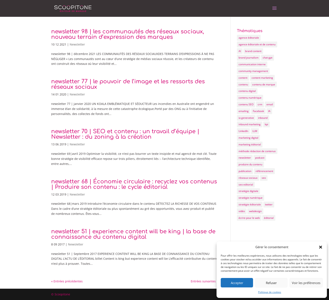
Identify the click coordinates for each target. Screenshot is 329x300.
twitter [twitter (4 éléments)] (269, 204)
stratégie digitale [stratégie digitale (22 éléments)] (248, 191)
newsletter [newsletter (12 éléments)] (245, 157)
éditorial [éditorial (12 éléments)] (269, 218)
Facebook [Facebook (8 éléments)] (258, 111)
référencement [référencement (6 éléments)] (264, 171)
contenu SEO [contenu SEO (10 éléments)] (246, 104)
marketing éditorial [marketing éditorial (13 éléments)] (250, 144)
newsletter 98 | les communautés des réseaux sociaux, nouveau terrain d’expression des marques (127, 34)
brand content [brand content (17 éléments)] (253, 51)
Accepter (237, 283)
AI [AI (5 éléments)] (240, 51)
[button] (321, 247)
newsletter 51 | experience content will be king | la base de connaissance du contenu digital (133, 234)
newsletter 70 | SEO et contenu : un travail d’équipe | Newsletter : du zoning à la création (125, 134)
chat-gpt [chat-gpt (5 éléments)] (267, 57)
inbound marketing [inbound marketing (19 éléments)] (250, 124)
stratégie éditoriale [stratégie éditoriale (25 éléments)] (250, 204)
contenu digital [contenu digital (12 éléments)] (247, 91)
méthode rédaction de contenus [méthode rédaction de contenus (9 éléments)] (257, 151)
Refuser (271, 283)
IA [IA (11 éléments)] (269, 111)
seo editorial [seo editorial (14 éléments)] (246, 184)
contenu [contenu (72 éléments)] (243, 84)
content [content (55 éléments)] (243, 78)
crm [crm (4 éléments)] (260, 104)
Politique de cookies (269, 292)
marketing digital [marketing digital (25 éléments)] (248, 138)
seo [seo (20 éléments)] (264, 178)
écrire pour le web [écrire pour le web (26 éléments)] (249, 218)
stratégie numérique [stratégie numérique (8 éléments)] (250, 198)
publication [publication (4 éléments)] (245, 171)
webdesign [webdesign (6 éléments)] (255, 211)
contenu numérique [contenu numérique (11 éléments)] (250, 97)
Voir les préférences (306, 283)
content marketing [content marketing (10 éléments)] (262, 78)
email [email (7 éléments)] (269, 104)
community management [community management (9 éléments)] (253, 71)
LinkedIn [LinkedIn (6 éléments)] (243, 131)
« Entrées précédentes (67, 281)
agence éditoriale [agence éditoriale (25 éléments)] (249, 37)
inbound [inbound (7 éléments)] (263, 118)
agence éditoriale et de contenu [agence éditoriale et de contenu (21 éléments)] (257, 44)
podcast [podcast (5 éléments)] (259, 157)
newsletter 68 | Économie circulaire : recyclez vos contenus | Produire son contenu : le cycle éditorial (134, 184)
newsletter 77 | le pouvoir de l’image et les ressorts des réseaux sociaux (128, 84)
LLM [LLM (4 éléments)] (254, 131)
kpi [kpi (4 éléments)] (266, 124)
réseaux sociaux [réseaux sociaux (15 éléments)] (248, 178)
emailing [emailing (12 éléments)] (244, 111)
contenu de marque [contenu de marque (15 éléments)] (263, 84)
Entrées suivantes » (204, 281)
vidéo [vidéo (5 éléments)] (242, 211)
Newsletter (77, 44)
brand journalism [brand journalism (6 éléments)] (248, 57)
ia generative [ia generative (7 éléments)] (246, 118)
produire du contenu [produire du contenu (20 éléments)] (250, 164)
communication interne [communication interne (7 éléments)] (252, 64)
